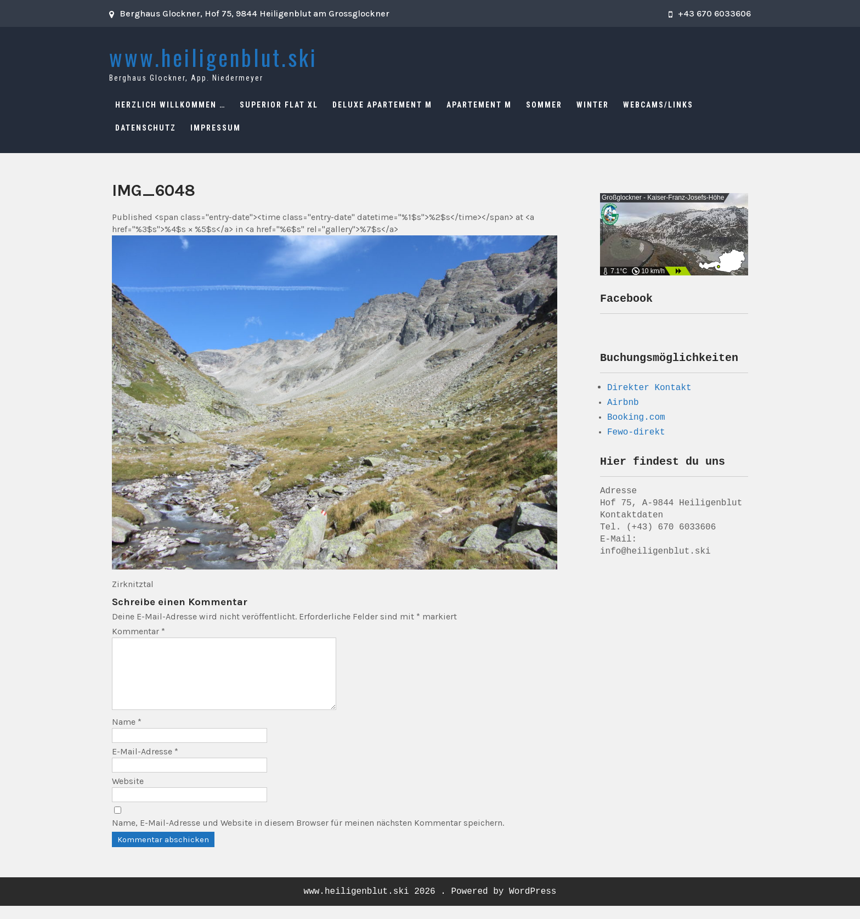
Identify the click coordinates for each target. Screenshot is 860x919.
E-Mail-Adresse (145, 764)
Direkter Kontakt (649, 391)
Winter (592, 104)
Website (128, 794)
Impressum (215, 127)
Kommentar (138, 631)
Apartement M (479, 104)
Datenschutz (145, 127)
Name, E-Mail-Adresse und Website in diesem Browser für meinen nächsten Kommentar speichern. (308, 836)
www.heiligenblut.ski (213, 57)
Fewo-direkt (636, 436)
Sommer (544, 104)
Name (127, 735)
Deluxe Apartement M (382, 104)
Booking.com (636, 421)
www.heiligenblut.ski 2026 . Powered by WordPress (430, 905)
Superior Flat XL (279, 104)
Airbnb (623, 406)
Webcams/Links (658, 104)
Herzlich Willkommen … (170, 104)
